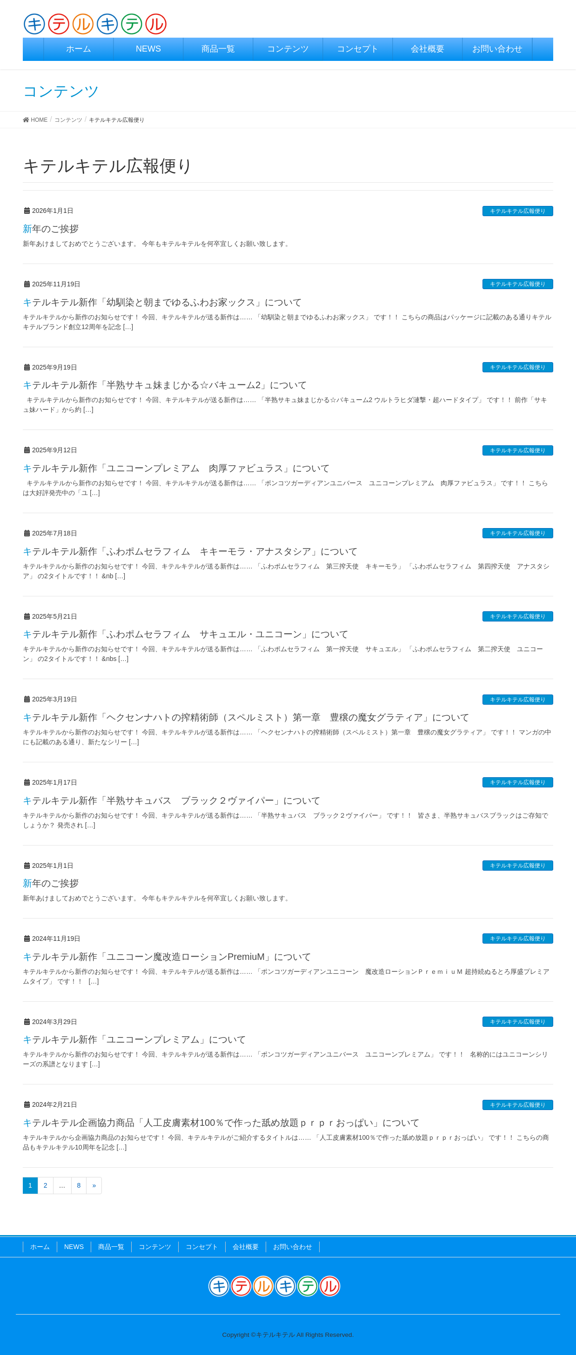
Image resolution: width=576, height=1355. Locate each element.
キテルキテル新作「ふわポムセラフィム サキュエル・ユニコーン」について (185, 634)
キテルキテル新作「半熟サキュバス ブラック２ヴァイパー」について (172, 800)
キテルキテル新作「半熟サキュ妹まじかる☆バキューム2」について (165, 385)
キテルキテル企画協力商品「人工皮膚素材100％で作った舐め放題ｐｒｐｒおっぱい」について (221, 1122)
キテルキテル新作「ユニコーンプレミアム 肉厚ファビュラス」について (176, 468)
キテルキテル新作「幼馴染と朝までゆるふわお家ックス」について (162, 302)
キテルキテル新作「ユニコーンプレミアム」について (134, 1039)
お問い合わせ (292, 1246)
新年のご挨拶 (51, 229)
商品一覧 (111, 1246)
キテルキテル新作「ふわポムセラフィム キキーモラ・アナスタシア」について (190, 551)
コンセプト (202, 1246)
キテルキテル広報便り (518, 211)
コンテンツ (155, 1246)
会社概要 (246, 1246)
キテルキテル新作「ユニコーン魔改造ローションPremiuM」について (167, 957)
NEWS (74, 1246)
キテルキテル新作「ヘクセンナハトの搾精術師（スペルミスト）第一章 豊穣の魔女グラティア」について (246, 717)
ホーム (40, 1246)
